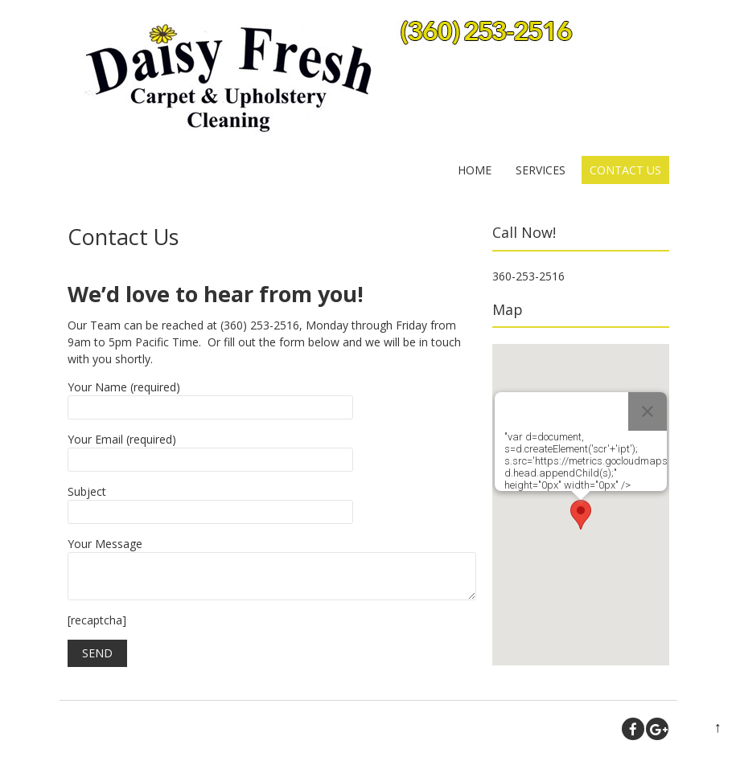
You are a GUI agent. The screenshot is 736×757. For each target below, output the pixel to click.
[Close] (647, 411)
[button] (580, 515)
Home (474, 170)
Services (540, 170)
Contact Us (625, 170)
